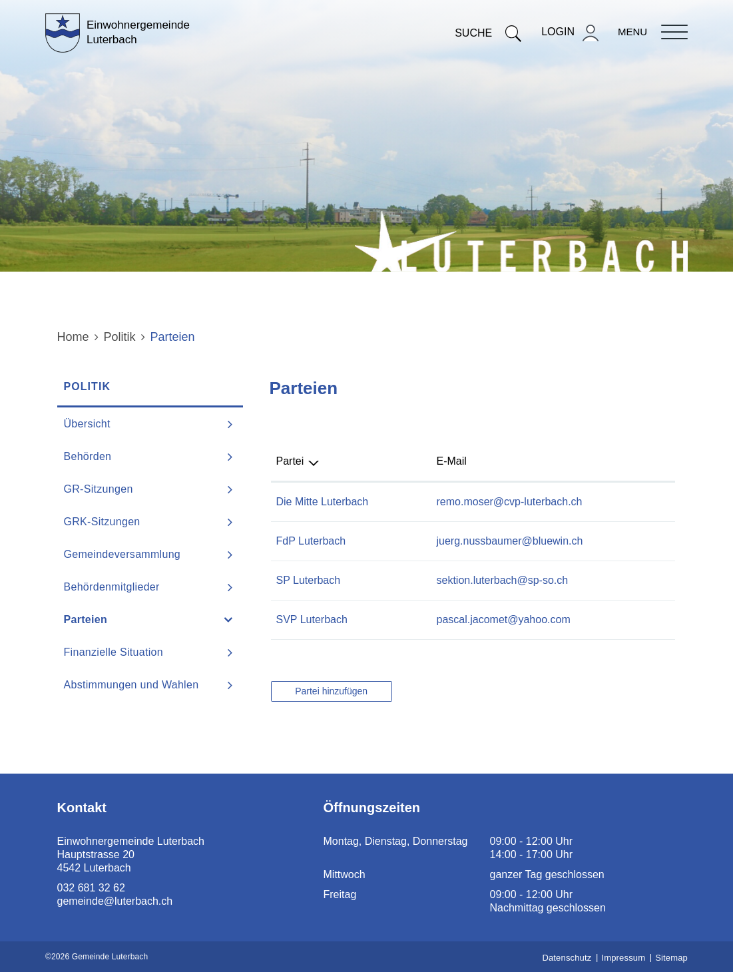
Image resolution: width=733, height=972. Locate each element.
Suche (488, 33)
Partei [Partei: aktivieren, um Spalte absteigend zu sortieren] (290, 461)
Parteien (119, 619)
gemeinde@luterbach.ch (115, 901)
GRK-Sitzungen (102, 521)
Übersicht (87, 423)
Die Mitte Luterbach (322, 501)
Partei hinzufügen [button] (331, 691)
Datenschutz (566, 958)
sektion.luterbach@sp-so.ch (503, 580)
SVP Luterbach (312, 619)
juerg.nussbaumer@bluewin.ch (510, 541)
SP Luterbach (308, 580)
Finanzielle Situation (114, 652)
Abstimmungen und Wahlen (131, 684)
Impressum (623, 958)
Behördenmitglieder (112, 587)
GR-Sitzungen (98, 489)
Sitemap (671, 958)
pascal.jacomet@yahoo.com (504, 619)
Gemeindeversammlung (122, 554)
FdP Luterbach (311, 541)
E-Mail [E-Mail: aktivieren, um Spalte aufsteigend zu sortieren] (452, 461)
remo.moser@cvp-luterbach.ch (510, 501)
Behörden (88, 456)
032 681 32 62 (91, 887)
